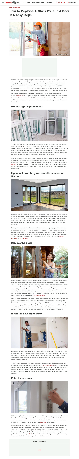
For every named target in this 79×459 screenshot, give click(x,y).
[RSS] (64, 2)
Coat (30, 434)
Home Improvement (38, 2)
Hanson (13, 164)
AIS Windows (24, 238)
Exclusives (26, 2)
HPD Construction (48, 365)
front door (43, 422)
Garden (49, 2)
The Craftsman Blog (39, 295)
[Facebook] (56, 2)
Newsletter (72, 2)
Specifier (19, 96)
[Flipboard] (61, 2)
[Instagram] (59, 2)
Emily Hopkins (14, 19)
